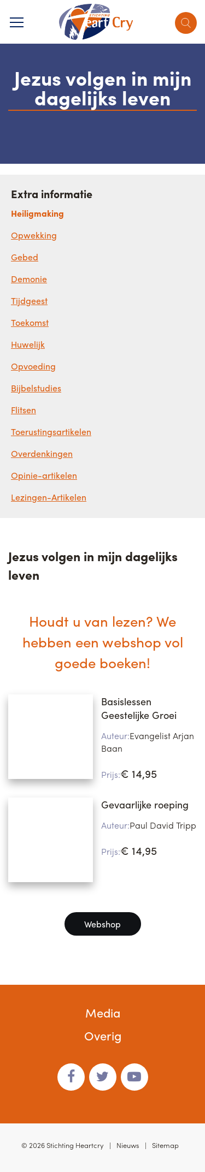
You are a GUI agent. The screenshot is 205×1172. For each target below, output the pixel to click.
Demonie (29, 278)
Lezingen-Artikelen (48, 497)
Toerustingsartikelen (51, 431)
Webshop (102, 924)
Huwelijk (28, 344)
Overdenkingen (42, 453)
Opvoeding (33, 366)
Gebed (24, 257)
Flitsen (23, 409)
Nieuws (127, 1145)
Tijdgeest (29, 300)
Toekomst (30, 322)
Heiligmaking (37, 213)
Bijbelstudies (36, 388)
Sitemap (165, 1145)
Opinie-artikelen (44, 475)
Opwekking (34, 235)
